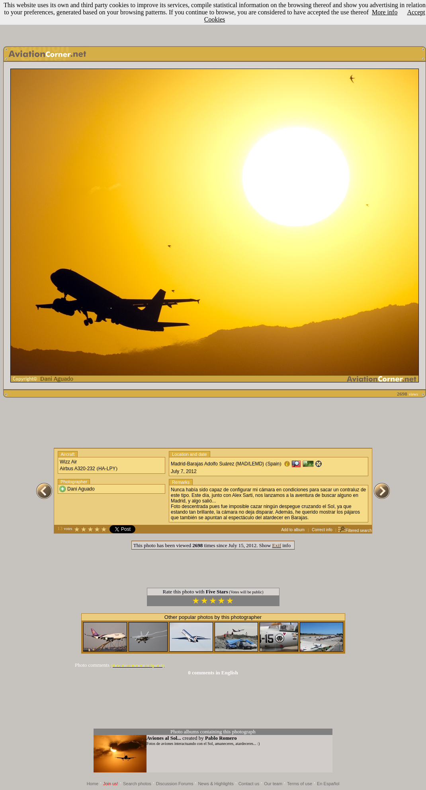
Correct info (322, 530)
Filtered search (355, 530)
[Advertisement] (213, 423)
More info (384, 12)
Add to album (293, 530)
